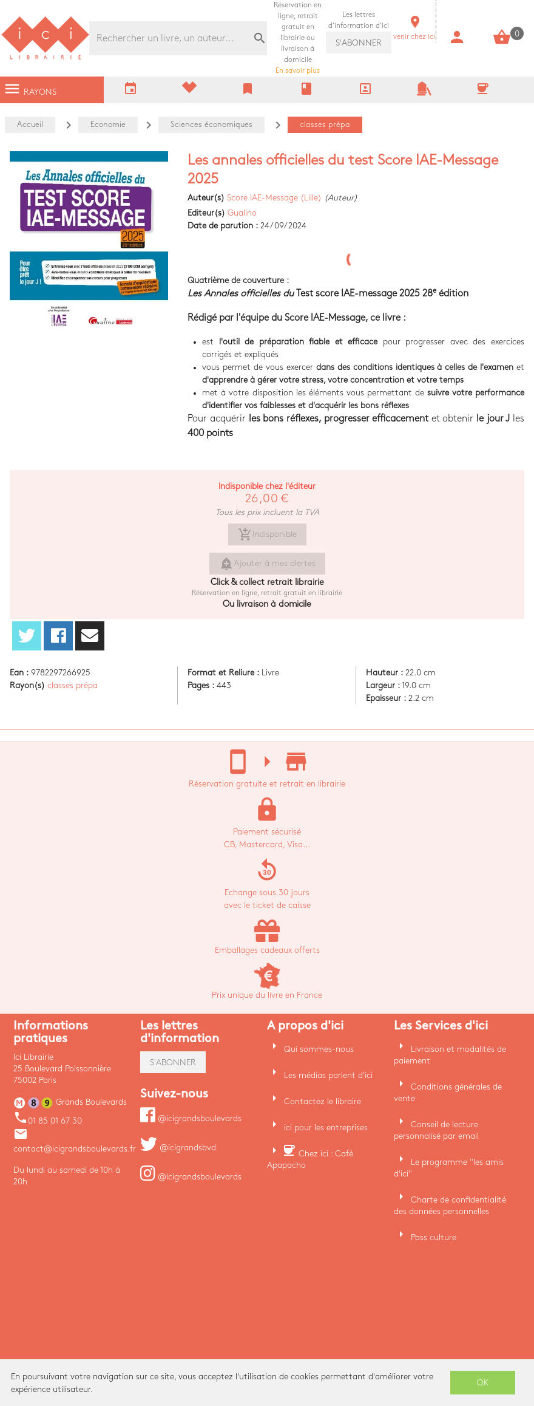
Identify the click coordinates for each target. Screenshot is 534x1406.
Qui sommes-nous (319, 1049)
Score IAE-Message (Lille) (274, 198)
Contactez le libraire (322, 1101)
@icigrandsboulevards (191, 1118)
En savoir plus (298, 38)
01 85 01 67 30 (47, 1121)
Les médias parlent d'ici (328, 1075)
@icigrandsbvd (178, 1148)
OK (483, 1383)
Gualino (242, 213)
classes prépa (72, 685)
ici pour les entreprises (326, 1127)
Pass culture (433, 1237)
